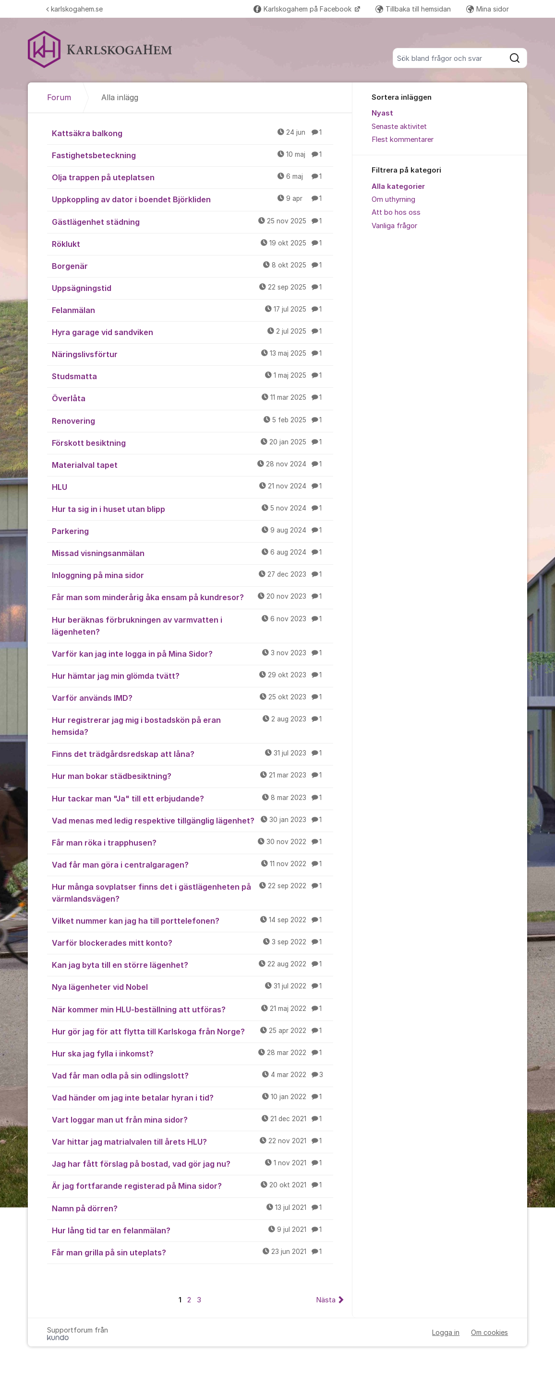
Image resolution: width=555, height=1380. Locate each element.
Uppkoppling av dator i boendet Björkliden (192, 199)
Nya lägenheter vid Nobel (192, 986)
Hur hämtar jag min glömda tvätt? (192, 675)
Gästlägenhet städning (192, 221)
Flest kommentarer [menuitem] (403, 139)
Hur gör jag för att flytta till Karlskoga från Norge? (192, 1031)
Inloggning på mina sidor (192, 574)
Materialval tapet (192, 464)
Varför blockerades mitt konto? (192, 942)
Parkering (192, 530)
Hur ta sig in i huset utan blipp (192, 508)
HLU (192, 486)
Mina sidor (487, 9)
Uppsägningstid (192, 287)
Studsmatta (192, 376)
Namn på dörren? (192, 1208)
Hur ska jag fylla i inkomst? (192, 1053)
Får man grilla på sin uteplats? (192, 1252)
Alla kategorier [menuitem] (398, 186)
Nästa (326, 1300)
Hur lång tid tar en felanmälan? (192, 1230)
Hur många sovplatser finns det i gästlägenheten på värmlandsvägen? (192, 892)
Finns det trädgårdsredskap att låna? (192, 753)
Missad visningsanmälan (192, 552)
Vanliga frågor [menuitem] (394, 225)
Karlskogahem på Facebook (303, 9)
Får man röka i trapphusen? (192, 842)
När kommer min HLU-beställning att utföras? (192, 1009)
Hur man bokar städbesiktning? (192, 775)
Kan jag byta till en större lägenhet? (192, 964)
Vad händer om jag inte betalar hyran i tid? (192, 1097)
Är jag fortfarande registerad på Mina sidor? (192, 1185)
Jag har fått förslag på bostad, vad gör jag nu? (192, 1163)
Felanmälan (192, 309)
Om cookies (489, 1332)
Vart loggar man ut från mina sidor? (192, 1119)
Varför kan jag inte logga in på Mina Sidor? (192, 653)
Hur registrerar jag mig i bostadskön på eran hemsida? (192, 725)
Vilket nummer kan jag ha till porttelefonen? (192, 920)
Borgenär (192, 265)
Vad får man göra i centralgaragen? (192, 864)
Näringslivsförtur (192, 353)
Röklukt (192, 243)
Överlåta (192, 398)
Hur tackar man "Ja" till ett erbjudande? (192, 798)
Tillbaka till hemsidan (413, 9)
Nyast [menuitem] (382, 113)
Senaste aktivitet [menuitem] (399, 126)
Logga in (445, 1332)
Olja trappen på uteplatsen (192, 177)
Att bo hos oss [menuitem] (396, 212)
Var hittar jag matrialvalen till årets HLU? (192, 1141)
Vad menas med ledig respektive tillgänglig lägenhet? (192, 820)
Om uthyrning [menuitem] (393, 199)
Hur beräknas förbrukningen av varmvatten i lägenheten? (192, 625)
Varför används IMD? (192, 697)
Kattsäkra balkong (192, 133)
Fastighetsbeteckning (192, 155)
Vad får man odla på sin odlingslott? (192, 1075)
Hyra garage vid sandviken (192, 331)
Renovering (192, 420)
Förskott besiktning (192, 442)
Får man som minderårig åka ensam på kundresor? (192, 596)
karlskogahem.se (74, 9)
